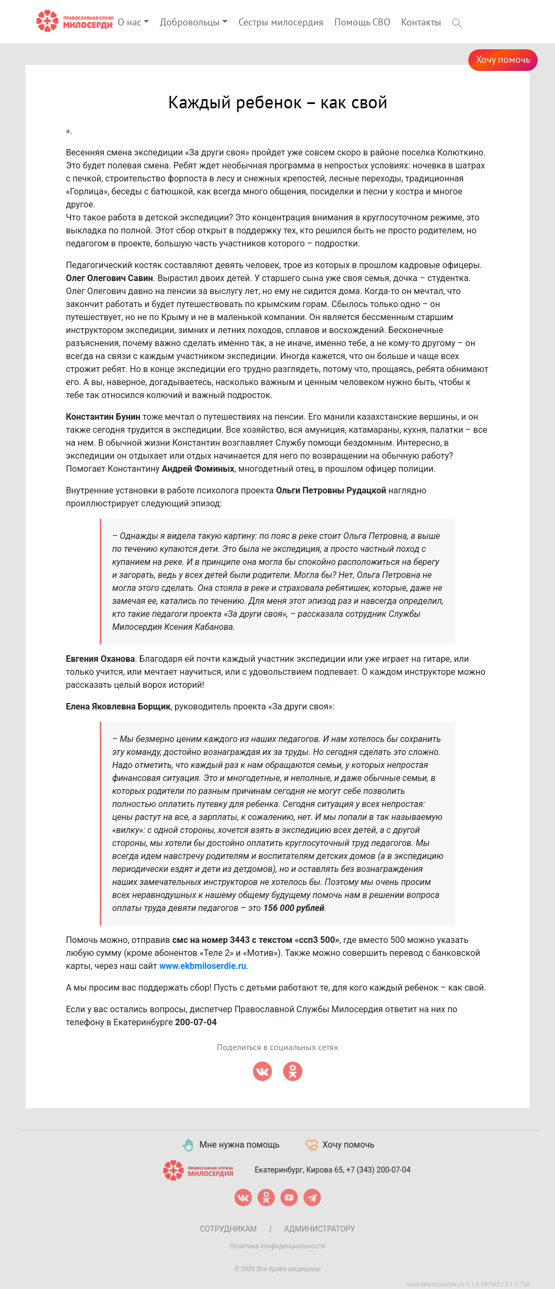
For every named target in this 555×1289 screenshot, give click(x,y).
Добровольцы (190, 22)
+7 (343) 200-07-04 (378, 1169)
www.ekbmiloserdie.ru (202, 966)
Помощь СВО (362, 22)
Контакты (421, 22)
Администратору (319, 1229)
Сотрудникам (228, 1229)
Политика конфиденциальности (277, 1246)
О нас (129, 22)
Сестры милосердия (281, 22)
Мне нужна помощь (230, 1145)
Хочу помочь (503, 60)
